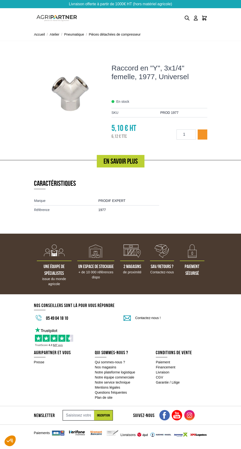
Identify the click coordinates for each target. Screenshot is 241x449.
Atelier (54, 34)
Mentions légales (107, 387)
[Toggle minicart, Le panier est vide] (204, 18)
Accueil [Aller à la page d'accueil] (39, 34)
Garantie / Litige (168, 382)
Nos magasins (105, 367)
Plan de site (103, 397)
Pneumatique (74, 34)
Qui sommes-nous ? (110, 362)
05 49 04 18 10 (57, 318)
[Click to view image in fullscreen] (70, 90)
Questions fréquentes (111, 392)
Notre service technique (112, 382)
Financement (165, 367)
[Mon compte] (196, 18)
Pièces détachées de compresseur (115, 34)
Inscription (103, 415)
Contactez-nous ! (148, 318)
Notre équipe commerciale (114, 377)
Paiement (163, 362)
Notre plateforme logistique (115, 372)
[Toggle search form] (187, 18)
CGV (159, 377)
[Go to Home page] (56, 18)
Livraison (162, 372)
